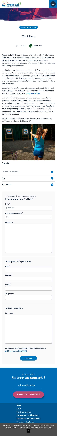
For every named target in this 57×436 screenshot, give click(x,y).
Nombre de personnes (14, 213)
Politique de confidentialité (27, 415)
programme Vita (33, 93)
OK (28, 431)
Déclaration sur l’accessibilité (28, 419)
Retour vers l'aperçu (28, 27)
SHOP (19, 409)
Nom (7, 266)
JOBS (19, 405)
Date (7, 204)
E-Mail (8, 284)
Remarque (9, 222)
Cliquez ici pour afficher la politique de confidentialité (34, 427)
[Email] (27, 386)
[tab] (28, 172)
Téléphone (9, 294)
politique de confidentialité (16, 351)
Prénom (8, 275)
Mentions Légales (24, 412)
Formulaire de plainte (25, 422)
